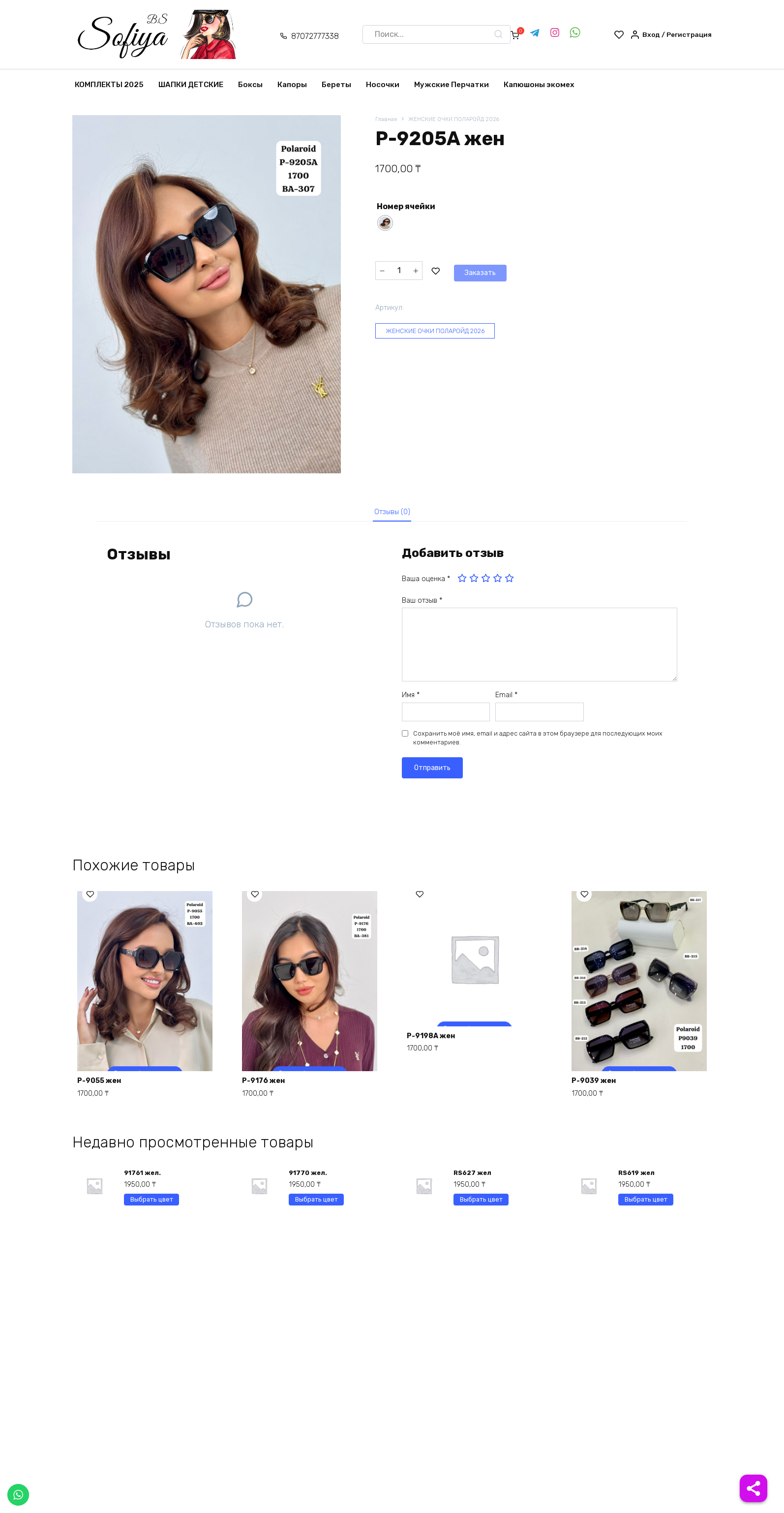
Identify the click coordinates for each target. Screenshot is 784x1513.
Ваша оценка (426, 583)
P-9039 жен (598, 1083)
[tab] (392, 514)
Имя (411, 699)
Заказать (457, 270)
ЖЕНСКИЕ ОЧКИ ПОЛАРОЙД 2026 (460, 120)
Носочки (382, 84)
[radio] (385, 223)
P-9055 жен (104, 1083)
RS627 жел (473, 1179)
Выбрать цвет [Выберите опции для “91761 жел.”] (151, 1208)
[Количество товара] (398, 270)
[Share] (753, 1488)
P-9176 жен (268, 1083)
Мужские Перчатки (451, 84)
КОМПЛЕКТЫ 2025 (109, 84)
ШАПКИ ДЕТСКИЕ (190, 84)
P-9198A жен (436, 1040)
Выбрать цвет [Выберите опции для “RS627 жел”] (481, 1208)
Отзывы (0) (392, 514)
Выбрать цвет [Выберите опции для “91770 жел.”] (316, 1208)
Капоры (292, 84)
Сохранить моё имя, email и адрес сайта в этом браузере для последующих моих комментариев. (538, 742)
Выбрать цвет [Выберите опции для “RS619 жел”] (646, 1208)
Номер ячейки (406, 207)
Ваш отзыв (422, 605)
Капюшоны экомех (539, 84)
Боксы (250, 84)
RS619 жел (638, 1179)
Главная (386, 120)
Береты (336, 84)
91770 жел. (309, 1179)
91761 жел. (144, 1179)
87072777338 (307, 36)
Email (506, 699)
